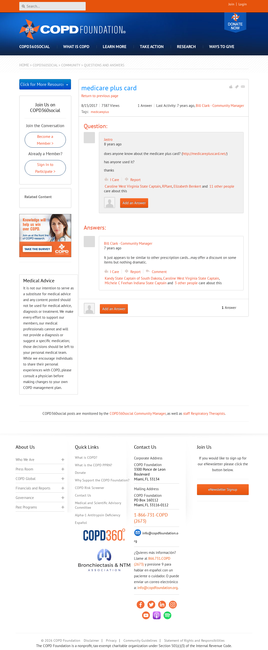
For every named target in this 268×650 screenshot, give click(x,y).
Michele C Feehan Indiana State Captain (135, 283)
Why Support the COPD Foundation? (102, 480)
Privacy (111, 640)
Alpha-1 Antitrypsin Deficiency (97, 515)
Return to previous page (99, 95)
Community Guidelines (140, 640)
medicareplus (100, 112)
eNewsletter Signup (222, 489)
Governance (25, 497)
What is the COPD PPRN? (93, 465)
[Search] (52, 6)
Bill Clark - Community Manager (220, 105)
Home (24, 65)
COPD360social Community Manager (138, 413)
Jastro (108, 139)
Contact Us (83, 495)
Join (231, 4)
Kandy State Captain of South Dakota (133, 278)
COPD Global (25, 478)
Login (242, 4)
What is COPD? (86, 457)
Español (81, 522)
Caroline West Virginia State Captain (133, 186)
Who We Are (25, 459)
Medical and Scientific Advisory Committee (98, 505)
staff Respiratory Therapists (204, 413)
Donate (235, 22)
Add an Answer (134, 203)
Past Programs (26, 507)
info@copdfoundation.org (157, 587)
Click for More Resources (41, 84)
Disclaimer (91, 640)
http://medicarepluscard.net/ (205, 153)
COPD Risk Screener (89, 488)
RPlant (167, 186)
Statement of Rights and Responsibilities (194, 640)
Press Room (24, 469)
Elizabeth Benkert (187, 186)
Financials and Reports (33, 488)
